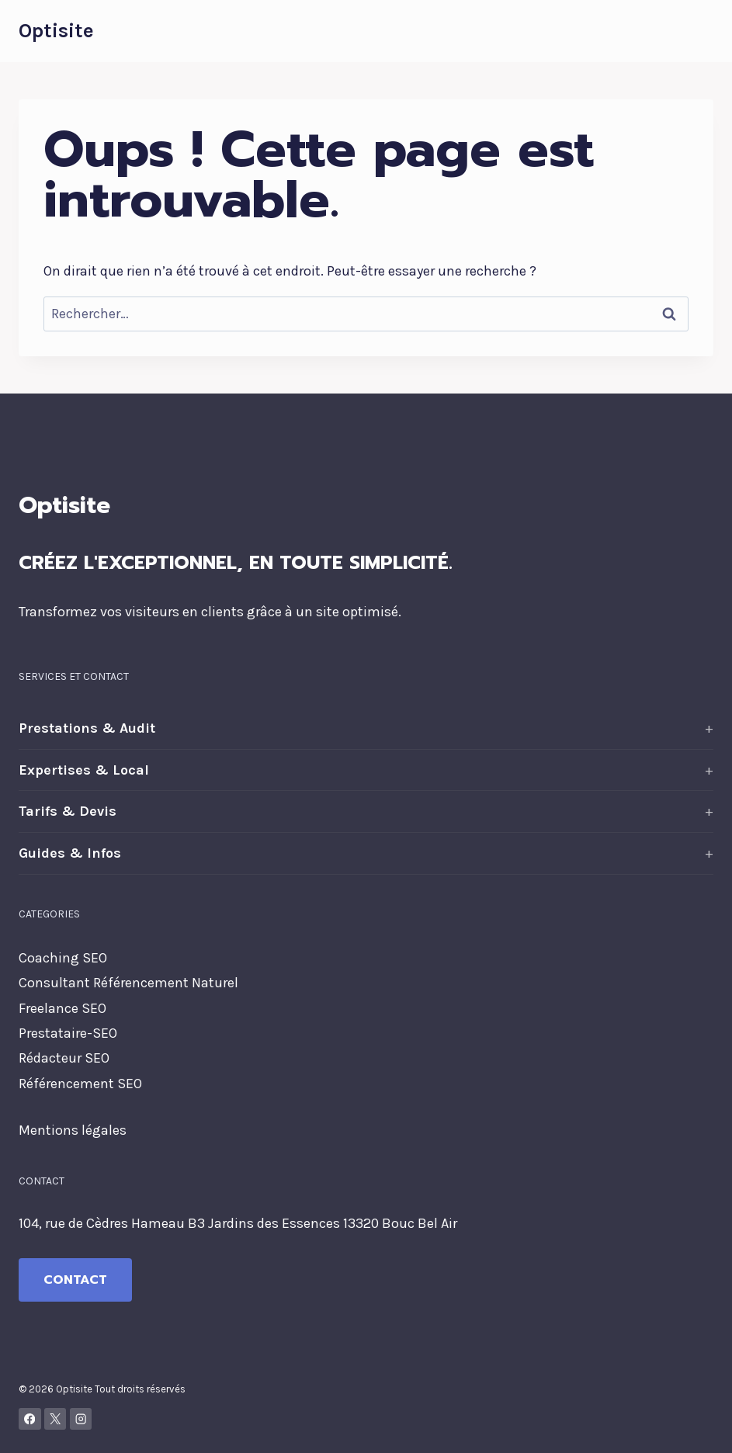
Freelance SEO (62, 1008)
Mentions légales (73, 1130)
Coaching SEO (63, 957)
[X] (55, 1419)
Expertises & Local (84, 770)
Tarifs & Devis (67, 811)
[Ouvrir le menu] (699, 31)
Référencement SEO (80, 1083)
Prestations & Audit (87, 728)
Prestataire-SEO (68, 1033)
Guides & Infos (70, 853)
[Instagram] (81, 1419)
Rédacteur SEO (64, 1057)
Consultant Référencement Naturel (128, 982)
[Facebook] (30, 1419)
